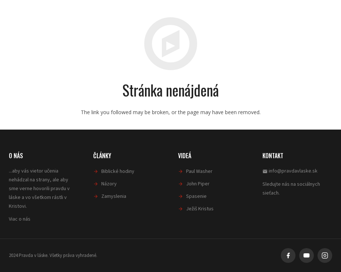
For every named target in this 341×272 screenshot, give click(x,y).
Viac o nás (19, 219)
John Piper (198, 184)
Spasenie (196, 196)
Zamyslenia (113, 196)
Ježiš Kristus (200, 209)
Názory (109, 184)
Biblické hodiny (117, 171)
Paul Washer (199, 171)
